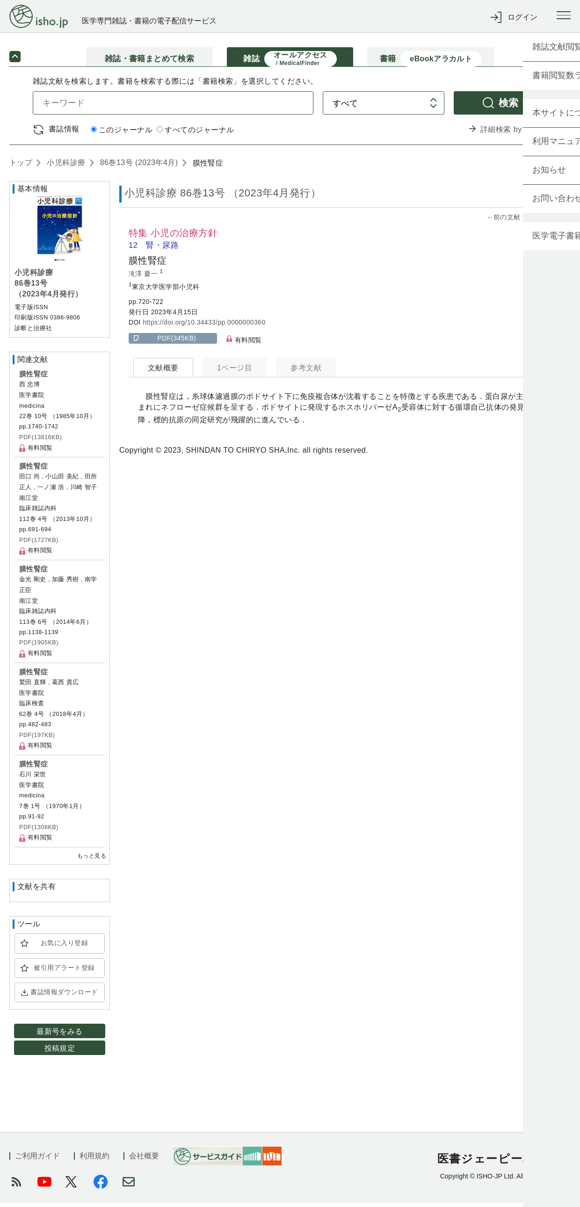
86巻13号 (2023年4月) (138, 167)
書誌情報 (64, 133)
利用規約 (94, 1160)
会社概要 (144, 1160)
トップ (20, 167)
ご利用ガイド (37, 1160)
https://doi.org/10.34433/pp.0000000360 (204, 326)
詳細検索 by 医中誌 (513, 133)
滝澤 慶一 (144, 277)
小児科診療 (64, 167)
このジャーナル (121, 134)
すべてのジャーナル (195, 134)
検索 (509, 106)
